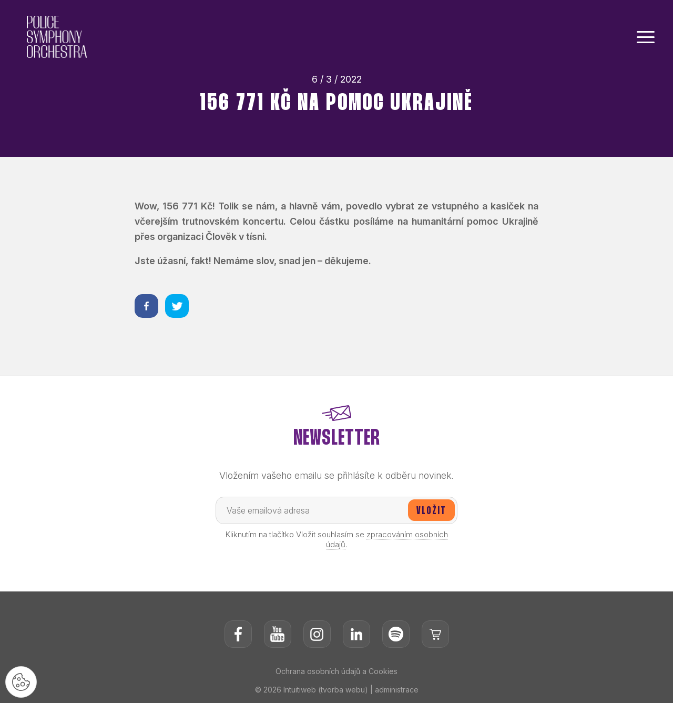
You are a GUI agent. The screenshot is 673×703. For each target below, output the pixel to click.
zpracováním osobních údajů (387, 539)
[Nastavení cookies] (21, 682)
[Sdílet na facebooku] (146, 306)
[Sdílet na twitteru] (177, 306)
